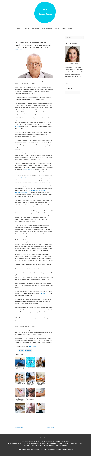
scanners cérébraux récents (22, 177)
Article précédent (18, 428)
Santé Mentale (18, 49)
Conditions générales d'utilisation (50, 441)
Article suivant (50, 428)
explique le (43, 293)
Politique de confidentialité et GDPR (31, 441)
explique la (18, 126)
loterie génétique (28, 169)
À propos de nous (64, 441)
